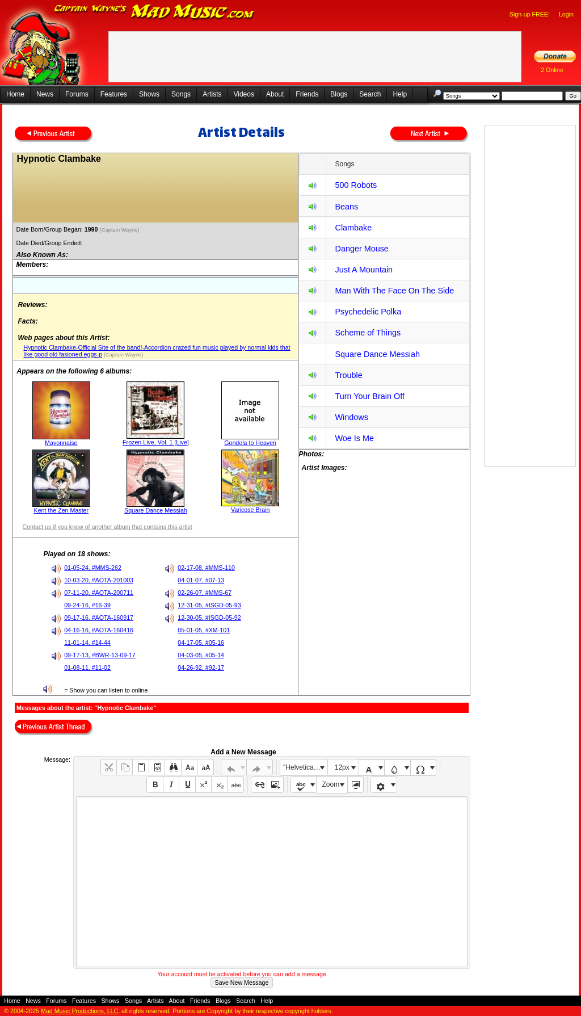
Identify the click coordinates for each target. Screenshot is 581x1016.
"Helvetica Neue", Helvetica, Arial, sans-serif (305, 767)
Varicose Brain (250, 509)
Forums (77, 94)
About (275, 94)
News (44, 94)
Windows (351, 417)
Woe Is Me (354, 438)
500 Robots (356, 185)
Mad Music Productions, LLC (79, 1010)
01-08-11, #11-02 (87, 667)
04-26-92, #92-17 (201, 667)
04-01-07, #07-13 (201, 580)
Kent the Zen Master (61, 510)
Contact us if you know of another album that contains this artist (107, 526)
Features (113, 94)
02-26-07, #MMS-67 (204, 592)
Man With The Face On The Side (394, 290)
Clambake (353, 227)
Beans (346, 206)
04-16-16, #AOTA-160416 (98, 630)
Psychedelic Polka (368, 311)
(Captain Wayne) (120, 230)
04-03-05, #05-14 (201, 655)
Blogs (338, 94)
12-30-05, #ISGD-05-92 (209, 617)
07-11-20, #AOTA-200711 (98, 592)
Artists (212, 94)
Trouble (348, 375)
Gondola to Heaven (250, 442)
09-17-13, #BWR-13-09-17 (100, 655)
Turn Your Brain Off (369, 396)
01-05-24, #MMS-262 (92, 567)
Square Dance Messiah (155, 510)
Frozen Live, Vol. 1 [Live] (156, 442)
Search (370, 94)
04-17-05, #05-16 (201, 642)
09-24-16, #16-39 (87, 605)
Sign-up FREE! (530, 14)
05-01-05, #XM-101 (204, 630)
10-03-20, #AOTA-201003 (98, 580)
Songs (181, 94)
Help (400, 94)
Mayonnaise (61, 442)
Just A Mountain (364, 269)
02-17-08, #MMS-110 (206, 567)
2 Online (552, 69)
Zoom (331, 784)
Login (566, 14)
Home (15, 94)
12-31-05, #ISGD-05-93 (209, 605)
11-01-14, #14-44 (87, 642)
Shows (149, 94)
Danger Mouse (361, 248)
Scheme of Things (368, 332)
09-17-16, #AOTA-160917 (98, 617)
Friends (307, 94)
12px (342, 767)
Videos (243, 94)
